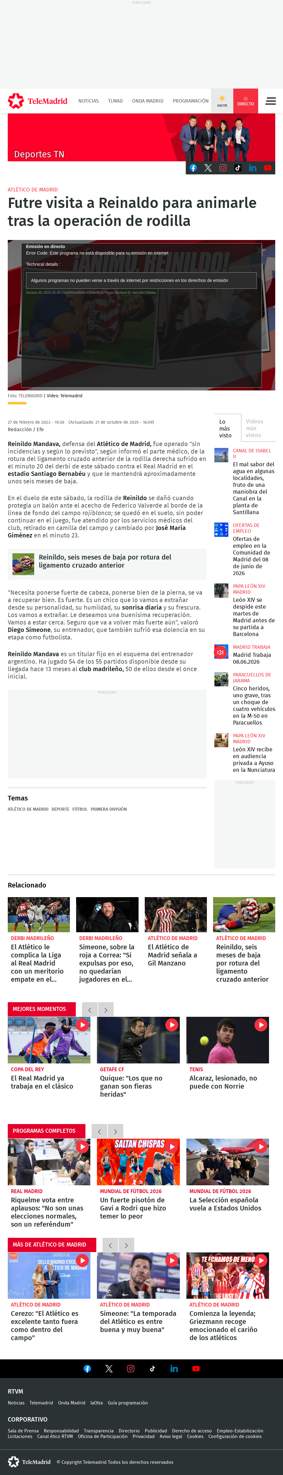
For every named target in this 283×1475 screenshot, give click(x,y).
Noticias (88, 101)
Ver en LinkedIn (174, 1368)
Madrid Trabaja (251, 647)
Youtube (267, 167)
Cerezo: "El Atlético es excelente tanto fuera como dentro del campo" (49, 1275)
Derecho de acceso (192, 1431)
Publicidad (156, 1431)
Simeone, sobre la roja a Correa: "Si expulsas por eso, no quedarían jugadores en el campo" (107, 914)
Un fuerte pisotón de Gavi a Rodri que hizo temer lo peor (138, 1162)
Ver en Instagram (131, 1368)
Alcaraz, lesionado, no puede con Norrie (227, 1040)
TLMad (115, 101)
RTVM (15, 1392)
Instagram (223, 167)
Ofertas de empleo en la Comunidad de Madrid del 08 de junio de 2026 (221, 530)
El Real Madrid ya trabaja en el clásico (49, 1040)
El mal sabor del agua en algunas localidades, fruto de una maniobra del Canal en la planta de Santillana (221, 455)
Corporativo (28, 1420)
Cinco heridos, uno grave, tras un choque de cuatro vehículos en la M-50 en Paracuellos (221, 679)
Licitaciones (20, 1436)
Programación (191, 101)
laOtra (96, 1403)
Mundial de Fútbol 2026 (131, 1191)
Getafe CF (112, 1069)
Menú (270, 101)
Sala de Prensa (23, 1431)
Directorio (129, 1431)
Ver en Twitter (109, 1370)
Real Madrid (27, 1191)
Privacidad (144, 1436)
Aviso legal (171, 1436)
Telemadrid (41, 1403)
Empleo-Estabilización (240, 1431)
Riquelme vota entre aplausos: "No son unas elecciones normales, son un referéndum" (49, 1162)
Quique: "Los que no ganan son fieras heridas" (138, 1040)
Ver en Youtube (196, 1368)
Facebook (193, 168)
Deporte (60, 809)
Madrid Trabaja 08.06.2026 (221, 651)
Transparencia (99, 1431)
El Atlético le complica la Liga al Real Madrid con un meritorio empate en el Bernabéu (39, 914)
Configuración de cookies (235, 1436)
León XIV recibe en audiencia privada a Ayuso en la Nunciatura (221, 740)
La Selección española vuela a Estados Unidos (227, 1162)
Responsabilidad (61, 1431)
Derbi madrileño (32, 938)
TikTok (238, 168)
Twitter (208, 168)
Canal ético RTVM (55, 1436)
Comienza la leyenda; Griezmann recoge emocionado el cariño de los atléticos (227, 1275)
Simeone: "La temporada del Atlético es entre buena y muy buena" (138, 1275)
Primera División (109, 809)
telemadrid (29, 1462)
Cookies (195, 1436)
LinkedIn (252, 167)
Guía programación (128, 1403)
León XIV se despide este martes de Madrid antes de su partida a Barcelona (221, 590)
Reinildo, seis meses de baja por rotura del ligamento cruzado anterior (23, 564)
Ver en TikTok (152, 1370)
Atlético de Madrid (33, 189)
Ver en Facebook (87, 1370)
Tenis (196, 1069)
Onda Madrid (147, 101)
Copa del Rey (27, 1069)
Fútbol (80, 809)
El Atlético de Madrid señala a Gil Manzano (176, 914)
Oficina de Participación (103, 1436)
